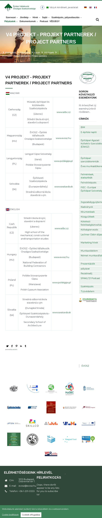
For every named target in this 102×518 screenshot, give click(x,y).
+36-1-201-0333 (27, 492)
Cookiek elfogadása (31, 515)
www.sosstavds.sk (63, 187)
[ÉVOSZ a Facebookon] (42, 7)
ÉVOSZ (85, 366)
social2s (15, 350)
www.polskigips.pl (63, 162)
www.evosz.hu (63, 139)
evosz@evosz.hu (27, 486)
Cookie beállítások (10, 514)
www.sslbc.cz (63, 113)
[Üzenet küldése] (62, 8)
